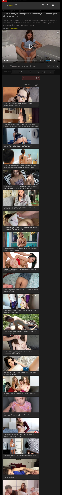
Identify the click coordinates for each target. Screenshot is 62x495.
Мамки (9, 318)
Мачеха (9, 390)
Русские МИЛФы (12, 355)
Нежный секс (11, 470)
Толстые (9, 473)
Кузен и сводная (49, 72)
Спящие (9, 348)
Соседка (9, 423)
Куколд (9, 383)
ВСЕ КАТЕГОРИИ (12, 362)
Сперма (9, 344)
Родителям (20, 490)
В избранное (16, 66)
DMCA (35, 489)
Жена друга (10, 372)
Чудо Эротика (8, 5)
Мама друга (10, 387)
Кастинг (9, 379)
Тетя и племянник (12, 431)
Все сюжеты (10, 438)
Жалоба (33, 66)
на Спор (9, 398)
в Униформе (10, 359)
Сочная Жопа (11, 340)
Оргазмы (9, 329)
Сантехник (10, 416)
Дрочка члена (11, 455)
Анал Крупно (11, 448)
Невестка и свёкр (12, 394)
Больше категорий (12, 481)
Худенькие (10, 477)
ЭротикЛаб (6, 489)
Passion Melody (13, 28)
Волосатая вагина (12, 451)
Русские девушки (36, 72)
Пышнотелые (11, 333)
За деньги (9, 376)
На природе (10, 326)
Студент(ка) (10, 427)
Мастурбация (11, 462)
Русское (9, 337)
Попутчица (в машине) (13, 409)
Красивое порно (11, 304)
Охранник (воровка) (12, 401)
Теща (8, 434)
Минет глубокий (11, 466)
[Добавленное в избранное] (45, 5)
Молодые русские (12, 322)
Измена (9, 315)
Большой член (11, 308)
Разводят (9, 412)
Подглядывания (11, 405)
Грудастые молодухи (13, 311)
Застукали (15, 72)
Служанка (10, 420)
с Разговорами (11, 351)
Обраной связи (45, 491)
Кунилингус (10, 459)
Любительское (25, 72)
